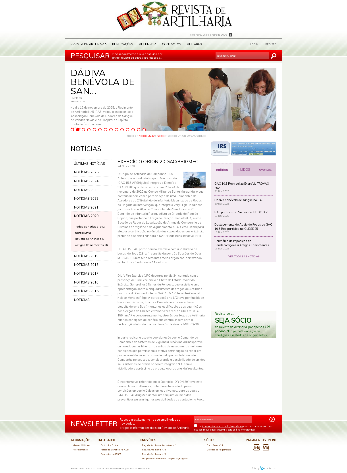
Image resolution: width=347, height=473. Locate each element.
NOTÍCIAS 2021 (86, 207)
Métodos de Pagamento (218, 449)
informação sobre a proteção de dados (222, 426)
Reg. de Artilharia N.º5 (154, 454)
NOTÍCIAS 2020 (86, 216)
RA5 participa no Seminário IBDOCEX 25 (241, 212)
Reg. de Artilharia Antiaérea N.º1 (159, 445)
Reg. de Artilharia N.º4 (154, 449)
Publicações (122, 44)
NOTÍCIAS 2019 (86, 256)
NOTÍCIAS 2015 (86, 291)
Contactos (171, 44)
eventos (265, 169)
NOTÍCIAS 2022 (86, 198)
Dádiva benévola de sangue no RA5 (239, 200)
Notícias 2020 (146, 135)
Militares (194, 44)
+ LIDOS (243, 169)
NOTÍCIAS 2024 (86, 181)
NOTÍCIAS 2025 (86, 172)
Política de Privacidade (138, 468)
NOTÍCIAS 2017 (86, 273)
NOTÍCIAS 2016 (86, 282)
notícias (222, 170)
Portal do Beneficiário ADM (115, 449)
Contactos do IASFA (111, 454)
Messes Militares (81, 445)
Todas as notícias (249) (90, 226)
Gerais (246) (83, 232)
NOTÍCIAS (82, 300)
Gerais (161, 135)
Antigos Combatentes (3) (91, 245)
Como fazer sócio (215, 445)
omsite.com (268, 468)
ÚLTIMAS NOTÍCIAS (89, 163)
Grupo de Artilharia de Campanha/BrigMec (165, 458)
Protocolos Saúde (109, 445)
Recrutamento (80, 449)
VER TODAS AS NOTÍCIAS (243, 256)
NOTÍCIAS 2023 (86, 190)
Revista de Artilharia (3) (90, 238)
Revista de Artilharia (89, 44)
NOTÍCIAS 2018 (86, 264)
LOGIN (254, 44)
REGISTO (270, 44)
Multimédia (147, 44)
